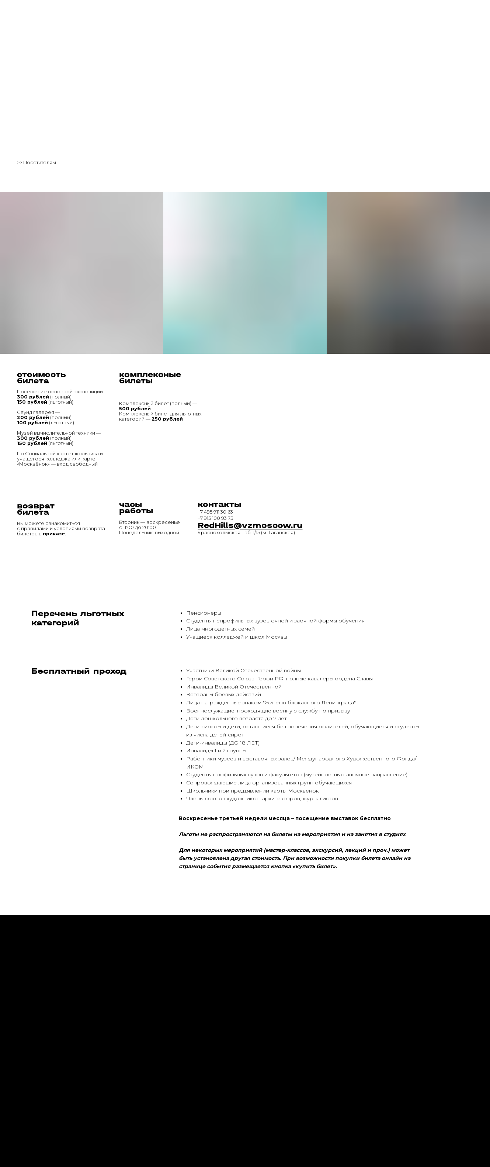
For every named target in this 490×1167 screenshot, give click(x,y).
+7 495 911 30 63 (215, 512)
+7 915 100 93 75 (215, 518)
